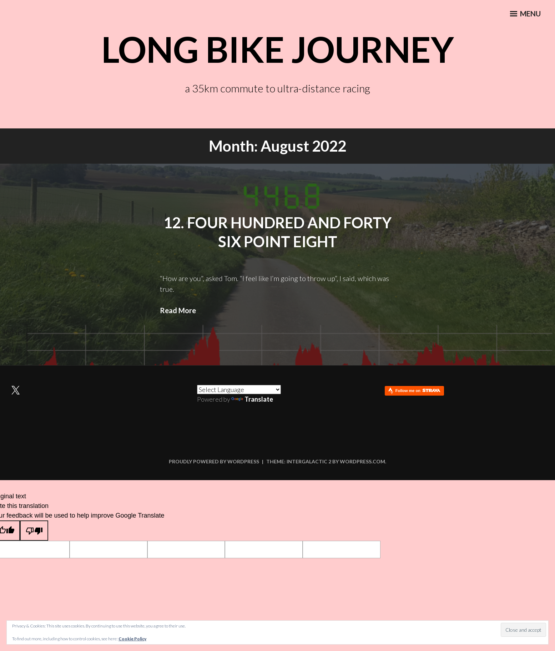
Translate (252, 399)
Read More (178, 310)
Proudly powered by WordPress (214, 461)
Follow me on (417, 390)
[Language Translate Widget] (239, 389)
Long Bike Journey (277, 48)
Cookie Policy (132, 638)
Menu (524, 14)
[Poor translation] (34, 530)
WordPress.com (362, 461)
